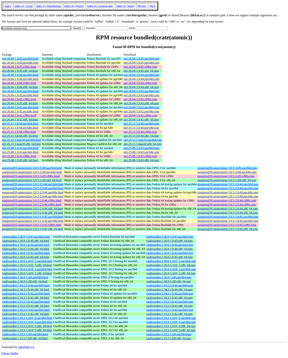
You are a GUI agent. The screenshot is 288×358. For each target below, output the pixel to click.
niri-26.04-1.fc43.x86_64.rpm (141, 103)
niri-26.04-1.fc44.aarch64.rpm (141, 74)
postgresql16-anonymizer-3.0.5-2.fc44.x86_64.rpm (227, 208)
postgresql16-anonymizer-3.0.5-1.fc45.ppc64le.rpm (227, 220)
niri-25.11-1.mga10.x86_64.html (21, 144)
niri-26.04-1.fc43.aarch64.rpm (141, 91)
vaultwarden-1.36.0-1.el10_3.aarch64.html (27, 261)
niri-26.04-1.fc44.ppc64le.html (20, 79)
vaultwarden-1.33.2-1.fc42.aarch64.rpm (169, 309)
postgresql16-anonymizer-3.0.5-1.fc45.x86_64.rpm (227, 229)
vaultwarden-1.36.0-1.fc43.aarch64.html (26, 253)
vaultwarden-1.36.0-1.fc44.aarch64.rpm (169, 244)
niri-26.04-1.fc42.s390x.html (19, 115)
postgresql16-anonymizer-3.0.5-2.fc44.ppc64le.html (32, 192)
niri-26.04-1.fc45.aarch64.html (20, 58)
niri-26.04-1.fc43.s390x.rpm (140, 99)
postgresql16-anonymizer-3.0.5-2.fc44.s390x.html (31, 200)
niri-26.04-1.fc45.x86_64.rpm (141, 70)
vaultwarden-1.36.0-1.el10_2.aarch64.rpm (171, 269)
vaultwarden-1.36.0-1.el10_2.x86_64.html (27, 273)
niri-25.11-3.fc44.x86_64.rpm (141, 135)
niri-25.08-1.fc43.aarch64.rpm (141, 148)
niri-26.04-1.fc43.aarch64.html (20, 91)
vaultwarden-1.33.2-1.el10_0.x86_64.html (27, 326)
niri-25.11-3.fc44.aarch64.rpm (141, 123)
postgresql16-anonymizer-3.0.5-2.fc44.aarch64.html (32, 184)
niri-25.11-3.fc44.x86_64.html (20, 135)
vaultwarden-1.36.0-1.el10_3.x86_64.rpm (170, 265)
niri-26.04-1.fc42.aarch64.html (20, 107)
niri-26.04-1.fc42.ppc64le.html (20, 111)
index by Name (125, 6)
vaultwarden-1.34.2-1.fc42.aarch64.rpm (169, 293)
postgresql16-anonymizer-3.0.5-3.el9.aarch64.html (32, 168)
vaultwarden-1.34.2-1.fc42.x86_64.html (25, 297)
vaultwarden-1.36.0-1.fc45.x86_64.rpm (169, 240)
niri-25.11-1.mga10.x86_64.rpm (143, 144)
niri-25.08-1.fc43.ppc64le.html (20, 152)
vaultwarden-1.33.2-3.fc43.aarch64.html (26, 301)
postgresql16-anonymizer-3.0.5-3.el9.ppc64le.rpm (227, 172)
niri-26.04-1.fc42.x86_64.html (20, 119)
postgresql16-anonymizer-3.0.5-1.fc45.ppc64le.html (32, 220)
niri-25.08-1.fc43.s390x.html (19, 156)
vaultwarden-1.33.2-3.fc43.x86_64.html (25, 305)
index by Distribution (48, 6)
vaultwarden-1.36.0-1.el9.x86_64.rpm (168, 281)
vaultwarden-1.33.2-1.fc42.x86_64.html (25, 314)
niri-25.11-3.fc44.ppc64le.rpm (141, 127)
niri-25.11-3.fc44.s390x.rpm (140, 131)
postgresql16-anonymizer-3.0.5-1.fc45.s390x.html (31, 224)
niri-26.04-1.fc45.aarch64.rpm (141, 58)
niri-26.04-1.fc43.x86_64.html (20, 103)
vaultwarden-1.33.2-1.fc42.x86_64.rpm (169, 314)
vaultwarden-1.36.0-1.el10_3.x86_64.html (27, 265)
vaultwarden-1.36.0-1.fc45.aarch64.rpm (169, 236)
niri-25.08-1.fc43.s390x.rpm (140, 156)
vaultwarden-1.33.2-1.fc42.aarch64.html (26, 309)
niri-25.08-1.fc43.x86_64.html (20, 160)
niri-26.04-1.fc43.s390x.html (19, 99)
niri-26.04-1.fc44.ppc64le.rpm (141, 79)
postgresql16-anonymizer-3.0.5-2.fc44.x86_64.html (32, 208)
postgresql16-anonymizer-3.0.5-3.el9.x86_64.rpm (226, 180)
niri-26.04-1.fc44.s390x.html (19, 83)
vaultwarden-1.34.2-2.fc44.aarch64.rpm (169, 285)
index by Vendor (74, 6)
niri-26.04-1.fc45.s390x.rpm (140, 66)
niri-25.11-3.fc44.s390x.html (19, 131)
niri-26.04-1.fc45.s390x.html (19, 66)
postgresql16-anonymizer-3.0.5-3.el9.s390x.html (31, 176)
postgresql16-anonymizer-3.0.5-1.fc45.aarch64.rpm (227, 216)
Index (7, 6)
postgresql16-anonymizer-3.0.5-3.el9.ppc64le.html (32, 172)
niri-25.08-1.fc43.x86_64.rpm (141, 160)
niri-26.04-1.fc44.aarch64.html (20, 74)
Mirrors (141, 6)
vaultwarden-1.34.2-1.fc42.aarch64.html (26, 293)
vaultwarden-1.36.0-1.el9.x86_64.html (25, 281)
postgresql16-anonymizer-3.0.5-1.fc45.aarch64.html (32, 216)
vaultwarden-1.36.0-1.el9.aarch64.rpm (169, 277)
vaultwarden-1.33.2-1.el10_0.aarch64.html (27, 318)
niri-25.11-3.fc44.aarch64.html (20, 123)
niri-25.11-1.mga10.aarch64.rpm (143, 140)
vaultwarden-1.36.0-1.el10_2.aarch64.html (27, 269)
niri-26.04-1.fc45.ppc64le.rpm (141, 62)
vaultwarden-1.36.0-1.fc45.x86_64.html (25, 240)
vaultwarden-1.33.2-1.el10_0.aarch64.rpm (171, 318)
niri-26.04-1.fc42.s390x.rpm (140, 115)
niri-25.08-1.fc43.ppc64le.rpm (141, 152)
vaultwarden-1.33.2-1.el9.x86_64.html (25, 338)
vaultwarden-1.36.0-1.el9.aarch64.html (25, 277)
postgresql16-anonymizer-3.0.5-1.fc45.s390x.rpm (226, 224)
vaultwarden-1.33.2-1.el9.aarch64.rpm (169, 334)
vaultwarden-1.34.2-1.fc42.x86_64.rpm (169, 297)
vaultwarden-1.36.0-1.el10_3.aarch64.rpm (171, 261)
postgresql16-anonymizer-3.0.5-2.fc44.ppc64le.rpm (227, 192)
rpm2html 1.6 (26, 347)
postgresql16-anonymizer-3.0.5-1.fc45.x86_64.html (32, 229)
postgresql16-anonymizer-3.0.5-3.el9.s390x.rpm (225, 176)
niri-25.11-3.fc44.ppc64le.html (20, 127)
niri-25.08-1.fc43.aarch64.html (20, 148)
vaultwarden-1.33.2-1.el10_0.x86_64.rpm (170, 326)
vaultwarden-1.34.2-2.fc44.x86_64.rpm (169, 289)
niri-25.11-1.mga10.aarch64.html (21, 140)
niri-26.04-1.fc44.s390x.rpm (140, 83)
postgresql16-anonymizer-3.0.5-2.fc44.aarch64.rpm (227, 184)
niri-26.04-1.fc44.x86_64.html (20, 87)
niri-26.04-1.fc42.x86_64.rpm (141, 119)
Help (152, 6)
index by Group (23, 6)
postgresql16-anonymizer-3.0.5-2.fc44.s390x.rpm (226, 200)
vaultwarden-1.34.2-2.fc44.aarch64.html (26, 285)
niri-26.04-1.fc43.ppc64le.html (20, 95)
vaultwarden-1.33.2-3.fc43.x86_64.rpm (169, 305)
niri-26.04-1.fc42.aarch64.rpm (141, 107)
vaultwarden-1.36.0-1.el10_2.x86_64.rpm (170, 273)
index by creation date (100, 6)
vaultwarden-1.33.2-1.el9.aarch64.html (25, 334)
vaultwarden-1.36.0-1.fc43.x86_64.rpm (169, 257)
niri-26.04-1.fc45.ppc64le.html (20, 62)
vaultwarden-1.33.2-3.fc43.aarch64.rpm (169, 301)
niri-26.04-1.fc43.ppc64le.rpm (141, 95)
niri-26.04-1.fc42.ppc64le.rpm (141, 111)
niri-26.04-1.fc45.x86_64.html (20, 70)
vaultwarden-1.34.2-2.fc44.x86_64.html (25, 289)
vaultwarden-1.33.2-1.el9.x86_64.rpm (168, 338)
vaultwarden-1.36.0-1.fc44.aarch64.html (26, 244)
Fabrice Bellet (9, 353)
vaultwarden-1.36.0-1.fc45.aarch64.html (26, 236)
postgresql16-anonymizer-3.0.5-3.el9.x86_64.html (31, 180)
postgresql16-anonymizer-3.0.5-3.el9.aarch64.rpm (227, 168)
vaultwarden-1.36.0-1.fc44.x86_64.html (25, 248)
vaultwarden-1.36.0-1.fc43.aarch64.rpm (169, 253)
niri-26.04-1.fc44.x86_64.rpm (141, 87)
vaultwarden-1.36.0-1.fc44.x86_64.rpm (169, 248)
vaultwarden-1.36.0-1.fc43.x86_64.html (25, 257)
